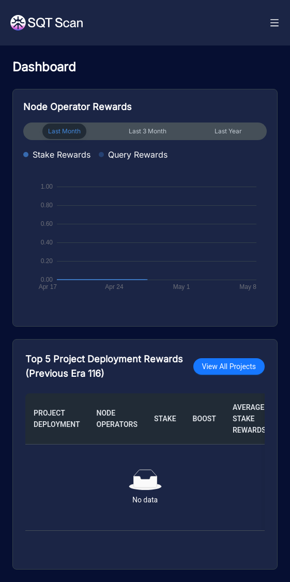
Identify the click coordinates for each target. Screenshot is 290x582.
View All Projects (229, 366)
